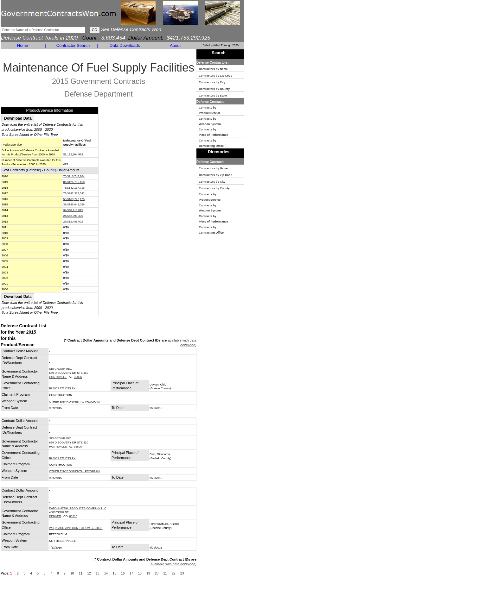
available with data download (173, 564)
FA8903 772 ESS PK (62, 388)
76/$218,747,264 (74, 176)
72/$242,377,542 (74, 193)
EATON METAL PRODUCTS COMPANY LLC (77, 508)
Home (22, 45)
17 (131, 573)
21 (165, 573)
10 (72, 573)
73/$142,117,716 (74, 187)
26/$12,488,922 (73, 221)
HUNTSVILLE (58, 377)
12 (89, 573)
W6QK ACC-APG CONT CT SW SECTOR (76, 528)
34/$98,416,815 (73, 210)
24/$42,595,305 (73, 215)
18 (140, 573)
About (175, 45)
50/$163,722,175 (74, 199)
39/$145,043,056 (74, 204)
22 (173, 573)
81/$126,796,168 (74, 182)
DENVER (55, 516)
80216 (73, 516)
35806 (78, 377)
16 (123, 573)
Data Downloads (125, 45)
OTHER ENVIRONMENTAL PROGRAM (74, 401)
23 (182, 573)
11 (80, 573)
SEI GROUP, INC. (60, 368)
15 (114, 573)
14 (106, 573)
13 (97, 573)
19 (148, 573)
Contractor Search (73, 45)
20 (156, 573)
